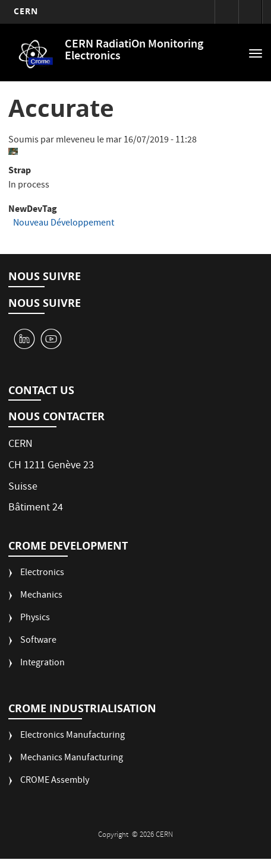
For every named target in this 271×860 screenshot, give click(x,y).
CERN (26, 11)
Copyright (114, 835)
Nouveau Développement (63, 224)
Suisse (22, 488)
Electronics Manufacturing (72, 736)
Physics (35, 619)
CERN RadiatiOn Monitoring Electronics (134, 51)
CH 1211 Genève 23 (51, 466)
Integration (42, 664)
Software (38, 641)
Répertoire (250, 12)
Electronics (42, 573)
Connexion (226, 12)
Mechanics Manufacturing (71, 759)
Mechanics (41, 596)
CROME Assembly (54, 781)
